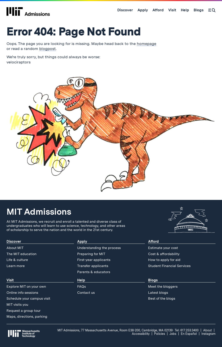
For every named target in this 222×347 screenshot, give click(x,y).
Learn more (16, 266)
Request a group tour (24, 311)
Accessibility (141, 333)
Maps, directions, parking (27, 316)
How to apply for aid (164, 260)
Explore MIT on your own (26, 286)
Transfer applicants (92, 266)
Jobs (173, 333)
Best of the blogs (161, 298)
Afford (153, 241)
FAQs (81, 286)
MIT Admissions (39, 211)
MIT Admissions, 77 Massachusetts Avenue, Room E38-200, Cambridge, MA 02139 (115, 330)
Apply (82, 241)
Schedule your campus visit (28, 298)
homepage (146, 43)
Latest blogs (158, 293)
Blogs (153, 280)
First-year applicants (93, 260)
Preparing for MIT (91, 254)
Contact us (86, 293)
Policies (159, 333)
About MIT (15, 248)
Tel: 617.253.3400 (187, 330)
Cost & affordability (164, 254)
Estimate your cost (163, 248)
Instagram (208, 333)
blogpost (47, 48)
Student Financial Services (169, 266)
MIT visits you (17, 304)
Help (81, 280)
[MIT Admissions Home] (28, 10)
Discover (14, 241)
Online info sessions (22, 293)
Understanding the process (99, 248)
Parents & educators (93, 272)
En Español (189, 333)
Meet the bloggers (163, 286)
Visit (10, 280)
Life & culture (17, 260)
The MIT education (21, 254)
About (207, 330)
